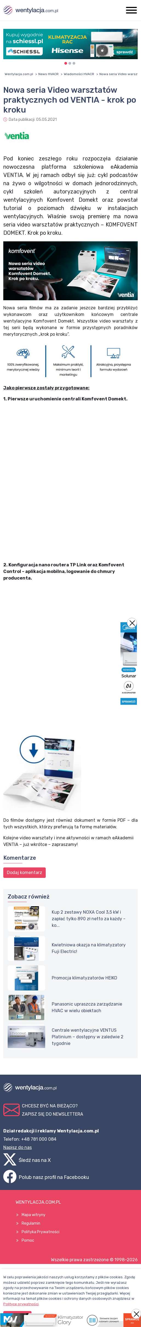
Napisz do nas (17, 1147)
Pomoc (28, 1240)
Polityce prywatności (21, 1304)
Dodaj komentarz (24, 872)
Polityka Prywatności (40, 1232)
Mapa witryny (33, 1215)
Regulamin (31, 1223)
